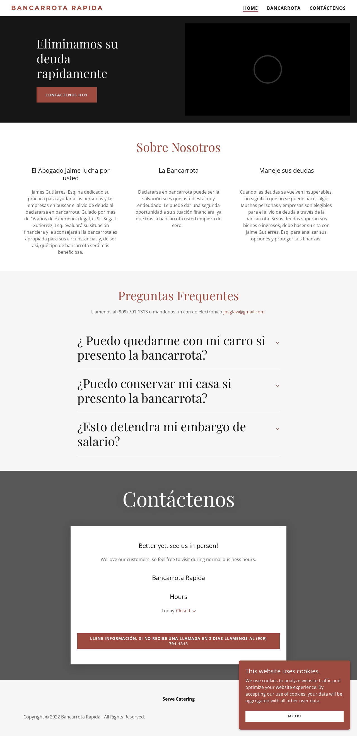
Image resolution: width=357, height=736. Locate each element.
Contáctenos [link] (328, 8)
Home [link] (250, 8)
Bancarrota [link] (284, 8)
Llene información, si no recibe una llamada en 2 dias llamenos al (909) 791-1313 (178, 641)
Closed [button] (183, 611)
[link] (62, 8)
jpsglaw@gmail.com (244, 312)
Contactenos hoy (66, 95)
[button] (193, 611)
